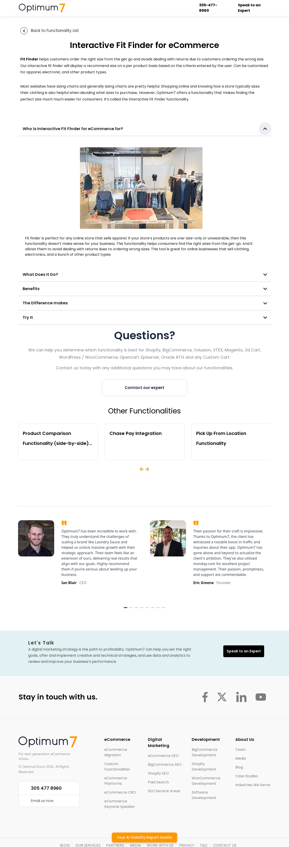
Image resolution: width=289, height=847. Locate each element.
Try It (28, 317)
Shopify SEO (158, 773)
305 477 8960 (46, 788)
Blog (239, 767)
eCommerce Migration (115, 752)
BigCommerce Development (204, 752)
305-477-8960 (211, 7)
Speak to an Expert (252, 7)
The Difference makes (45, 303)
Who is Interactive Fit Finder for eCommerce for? (73, 128)
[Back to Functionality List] (24, 30)
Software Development (204, 795)
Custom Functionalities (117, 766)
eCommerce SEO (163, 755)
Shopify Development (204, 766)
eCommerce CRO (120, 792)
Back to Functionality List (55, 30)
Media (240, 758)
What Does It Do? (40, 274)
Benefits (31, 288)
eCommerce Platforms (115, 780)
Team (240, 749)
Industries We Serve (252, 784)
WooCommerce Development (206, 780)
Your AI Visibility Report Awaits (144, 837)
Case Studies (246, 776)
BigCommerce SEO (165, 764)
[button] (144, 129)
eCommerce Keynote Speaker (119, 804)
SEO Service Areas (164, 791)
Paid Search (158, 782)
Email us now (42, 800)
